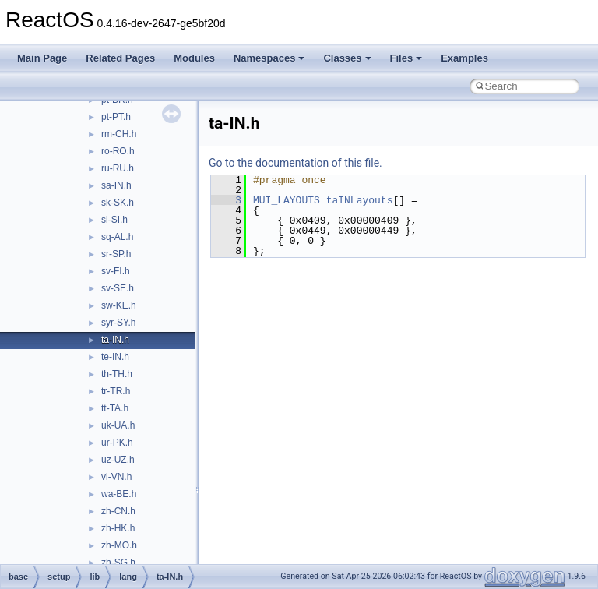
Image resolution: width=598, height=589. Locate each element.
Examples (464, 58)
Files (406, 58)
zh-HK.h (118, 528)
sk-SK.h (117, 202)
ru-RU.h (117, 168)
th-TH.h (116, 374)
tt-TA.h (114, 408)
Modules (194, 58)
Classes (347, 58)
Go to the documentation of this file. (295, 163)
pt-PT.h (116, 116)
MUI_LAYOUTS (286, 200)
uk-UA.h (118, 425)
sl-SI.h (114, 219)
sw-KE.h (118, 305)
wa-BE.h (118, 493)
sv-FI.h (115, 271)
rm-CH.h (118, 134)
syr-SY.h (118, 322)
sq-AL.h (117, 236)
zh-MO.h (119, 545)
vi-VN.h (116, 476)
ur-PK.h (117, 442)
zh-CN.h (118, 511)
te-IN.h (115, 356)
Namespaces (269, 58)
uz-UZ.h (118, 459)
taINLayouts (359, 200)
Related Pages (120, 58)
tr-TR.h (115, 391)
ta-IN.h (115, 339)
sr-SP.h (116, 254)
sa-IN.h (116, 185)
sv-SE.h (117, 288)
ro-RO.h (118, 151)
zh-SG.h (118, 562)
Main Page (42, 58)
